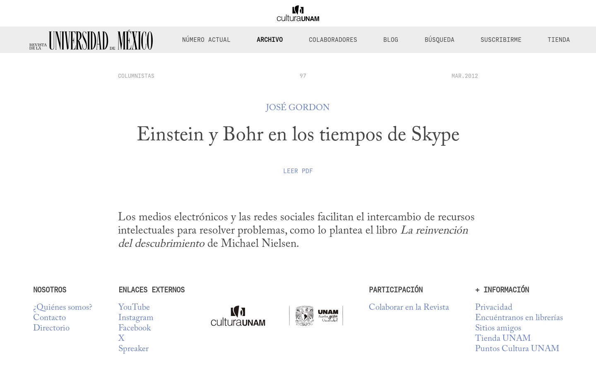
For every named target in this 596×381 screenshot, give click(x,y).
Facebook (134, 328)
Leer (298, 171)
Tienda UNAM (503, 339)
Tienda (559, 40)
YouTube (134, 308)
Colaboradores (333, 40)
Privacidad (493, 308)
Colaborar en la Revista (409, 308)
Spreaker (133, 349)
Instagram (136, 318)
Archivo (270, 40)
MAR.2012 (465, 76)
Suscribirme (501, 40)
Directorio (51, 328)
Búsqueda (439, 40)
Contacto (49, 318)
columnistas (136, 76)
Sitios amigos (498, 328)
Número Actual (206, 40)
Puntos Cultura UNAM (517, 349)
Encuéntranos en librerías (519, 318)
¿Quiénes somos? (62, 308)
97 (303, 76)
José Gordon (298, 108)
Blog (390, 40)
